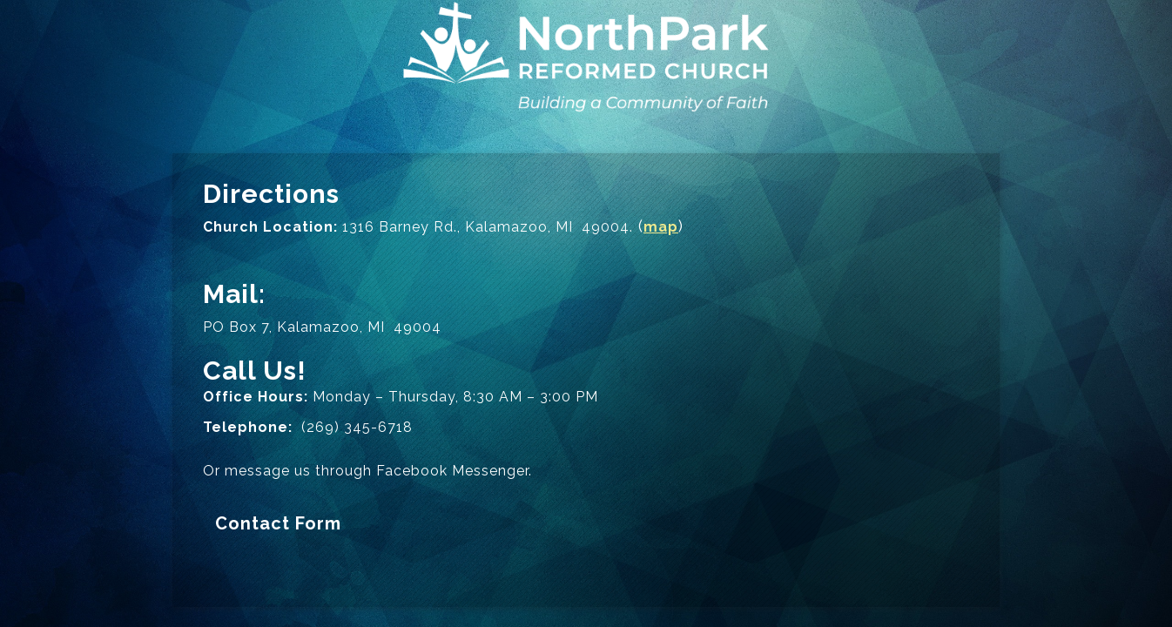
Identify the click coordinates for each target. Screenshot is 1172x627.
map (660, 227)
